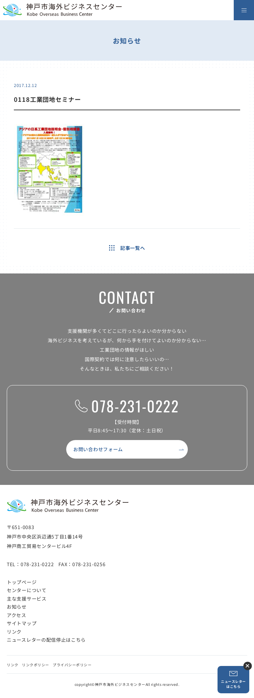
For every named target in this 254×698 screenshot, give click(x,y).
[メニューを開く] (244, 10)
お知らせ (17, 606)
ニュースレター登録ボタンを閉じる (247, 666)
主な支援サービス (27, 598)
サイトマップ (21, 623)
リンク (14, 631)
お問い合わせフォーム (98, 449)
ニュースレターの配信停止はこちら (46, 639)
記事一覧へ (127, 247)
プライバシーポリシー (72, 664)
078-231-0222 (127, 406)
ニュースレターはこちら (233, 679)
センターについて (27, 590)
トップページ (21, 582)
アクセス (16, 615)
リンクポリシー (35, 664)
